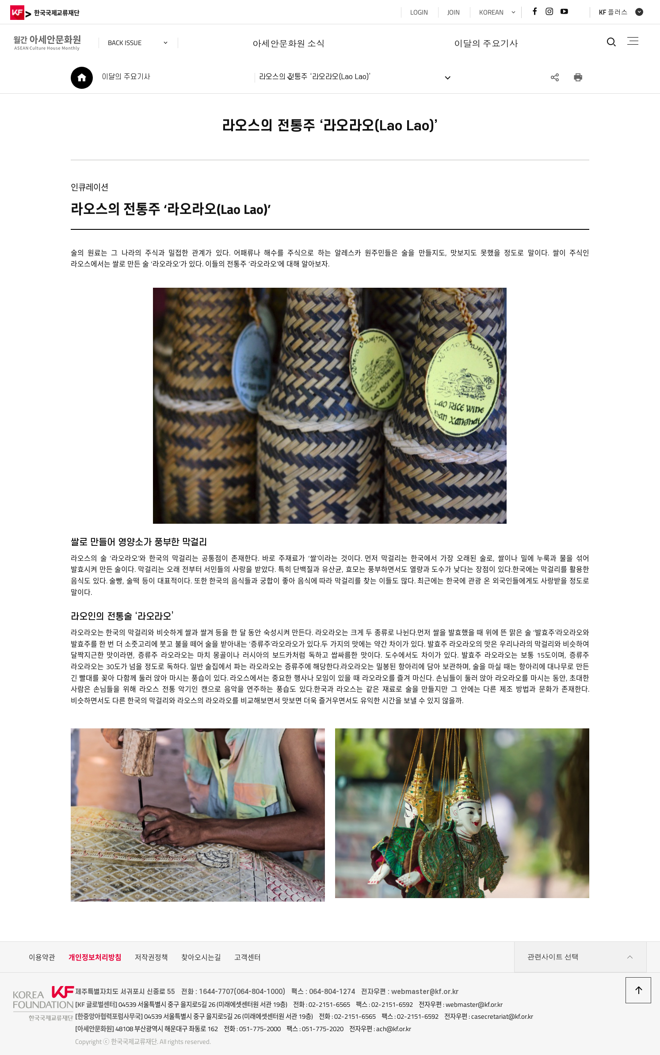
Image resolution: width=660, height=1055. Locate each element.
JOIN (450, 12)
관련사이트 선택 (580, 948)
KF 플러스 (610, 12)
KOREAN (488, 12)
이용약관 (42, 948)
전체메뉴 (631, 41)
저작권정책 (151, 948)
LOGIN (416, 12)
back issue (128, 43)
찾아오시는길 (201, 948)
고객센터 (247, 948)
